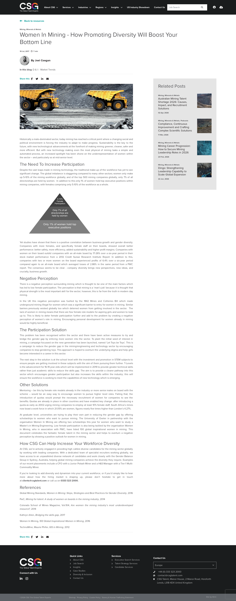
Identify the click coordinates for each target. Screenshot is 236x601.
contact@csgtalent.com (170, 575)
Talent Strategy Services (126, 563)
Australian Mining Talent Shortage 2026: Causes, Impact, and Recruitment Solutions (172, 103)
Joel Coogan (42, 60)
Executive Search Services (127, 559)
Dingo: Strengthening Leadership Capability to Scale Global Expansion (172, 171)
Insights (115, 7)
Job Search (78, 563)
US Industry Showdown (138, 7)
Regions (100, 7)
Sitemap (72, 597)
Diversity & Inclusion (82, 574)
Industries (83, 7)
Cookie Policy (94, 597)
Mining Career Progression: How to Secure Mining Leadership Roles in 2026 (174, 149)
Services (67, 7)
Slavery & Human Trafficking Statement (118, 597)
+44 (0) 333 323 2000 (169, 571)
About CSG (49, 7)
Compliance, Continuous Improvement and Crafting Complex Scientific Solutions (175, 127)
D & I (35, 69)
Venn (214, 597)
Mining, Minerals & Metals (30, 29)
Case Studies (79, 570)
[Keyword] (182, 7)
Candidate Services (124, 567)
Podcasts (184, 120)
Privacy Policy (82, 597)
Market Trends (47, 69)
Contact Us (159, 7)
